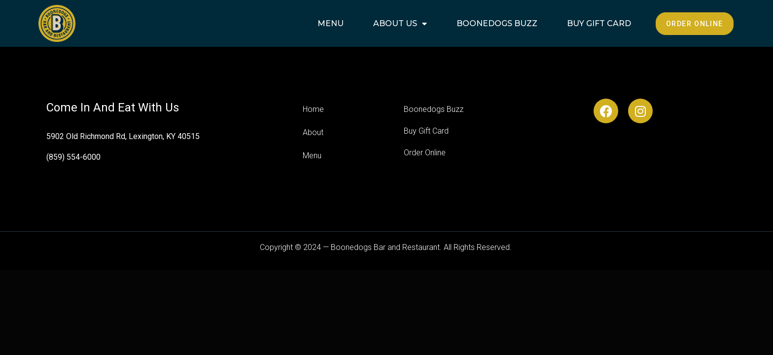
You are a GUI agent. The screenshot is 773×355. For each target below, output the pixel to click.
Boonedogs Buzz (497, 23)
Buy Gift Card (599, 23)
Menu (330, 23)
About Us (400, 24)
